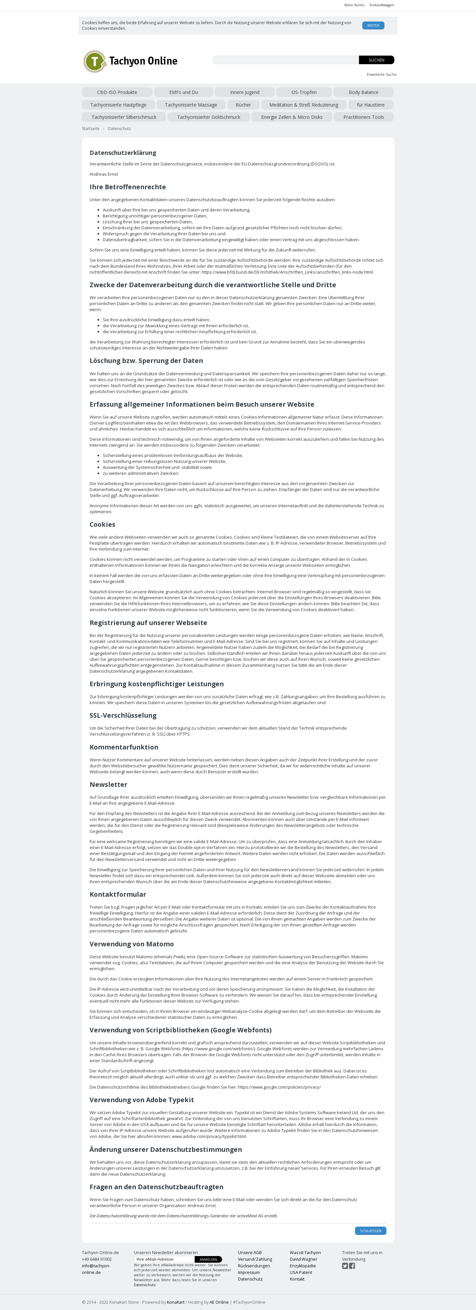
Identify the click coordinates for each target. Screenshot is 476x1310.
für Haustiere (371, 105)
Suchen (376, 60)
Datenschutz (119, 128)
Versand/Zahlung (255, 1259)
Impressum (249, 1272)
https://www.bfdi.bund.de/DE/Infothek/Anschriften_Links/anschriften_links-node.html (287, 272)
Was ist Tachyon (305, 1252)
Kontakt (297, 1279)
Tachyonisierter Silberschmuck (124, 117)
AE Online (219, 1302)
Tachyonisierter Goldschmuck (208, 117)
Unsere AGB (250, 1252)
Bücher (243, 105)
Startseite (90, 128)
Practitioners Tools (363, 117)
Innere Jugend (244, 92)
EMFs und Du (183, 92)
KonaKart (175, 1302)
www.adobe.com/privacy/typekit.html (209, 1136)
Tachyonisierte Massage (191, 105)
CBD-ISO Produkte (117, 92)
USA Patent (301, 1272)
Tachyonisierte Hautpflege (118, 105)
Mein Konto (354, 5)
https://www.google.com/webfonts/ (218, 1049)
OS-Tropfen (304, 92)
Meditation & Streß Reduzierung (303, 105)
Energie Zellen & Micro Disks (292, 117)
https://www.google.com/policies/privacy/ (279, 1087)
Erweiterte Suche (382, 74)
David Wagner (303, 1259)
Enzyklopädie (303, 1266)
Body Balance (363, 92)
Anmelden (208, 1259)
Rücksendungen (254, 1266)
